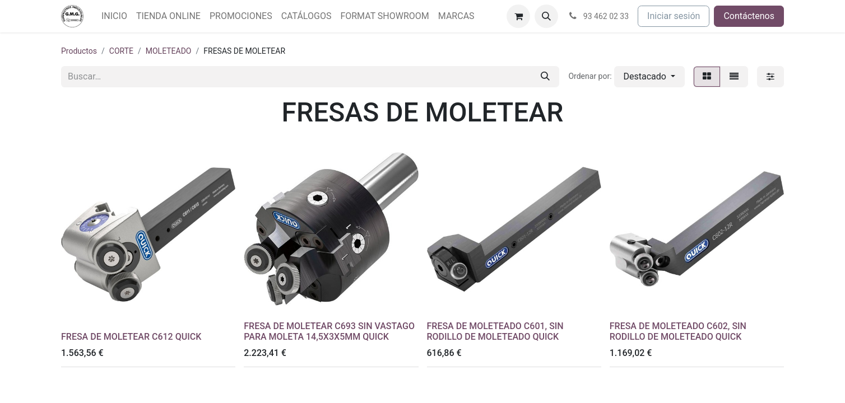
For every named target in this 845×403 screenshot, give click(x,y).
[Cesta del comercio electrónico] (518, 16)
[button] (546, 16)
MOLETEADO (169, 50)
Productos (79, 50)
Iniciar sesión (673, 16)
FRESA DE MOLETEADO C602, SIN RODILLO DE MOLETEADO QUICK (678, 331)
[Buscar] (545, 76)
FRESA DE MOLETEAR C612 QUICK (131, 336)
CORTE (121, 50)
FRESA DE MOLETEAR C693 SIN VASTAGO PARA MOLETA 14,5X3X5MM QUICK (329, 331)
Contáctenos (748, 16)
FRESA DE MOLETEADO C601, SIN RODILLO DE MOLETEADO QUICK (495, 331)
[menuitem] (114, 16)
